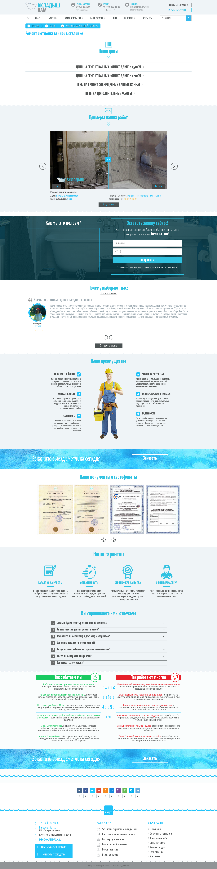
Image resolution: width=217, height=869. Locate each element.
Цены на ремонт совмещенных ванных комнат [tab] (108, 85)
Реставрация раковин (113, 839)
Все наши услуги (110, 854)
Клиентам (128, 18)
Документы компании (161, 833)
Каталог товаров (73, 18)
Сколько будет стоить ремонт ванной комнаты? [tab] (79, 623)
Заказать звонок (178, 10)
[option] (108, 169)
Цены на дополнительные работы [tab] (108, 94)
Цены (114, 18)
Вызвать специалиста (178, 5)
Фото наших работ (159, 838)
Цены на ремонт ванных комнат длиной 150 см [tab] (108, 67)
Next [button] (174, 166)
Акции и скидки (157, 847)
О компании (155, 829)
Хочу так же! (108, 204)
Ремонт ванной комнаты (114, 844)
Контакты (147, 18)
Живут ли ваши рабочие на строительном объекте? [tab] (80, 650)
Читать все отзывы (108, 293)
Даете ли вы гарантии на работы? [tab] (71, 656)
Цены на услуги (157, 843)
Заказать (150, 458)
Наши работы (96, 18)
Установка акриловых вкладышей (119, 829)
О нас (37, 18)
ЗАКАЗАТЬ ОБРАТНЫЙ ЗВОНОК (52, 847)
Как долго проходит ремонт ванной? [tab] (73, 643)
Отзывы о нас (156, 852)
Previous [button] (42, 166)
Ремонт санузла (110, 849)
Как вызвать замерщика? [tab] (67, 663)
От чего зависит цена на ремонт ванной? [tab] (75, 630)
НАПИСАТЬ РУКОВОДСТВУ (51, 854)
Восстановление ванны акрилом (118, 834)
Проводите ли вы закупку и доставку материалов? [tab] (80, 636)
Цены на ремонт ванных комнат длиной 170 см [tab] (108, 76)
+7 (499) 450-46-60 (111, 7)
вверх (108, 810)
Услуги (52, 18)
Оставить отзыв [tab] (108, 345)
